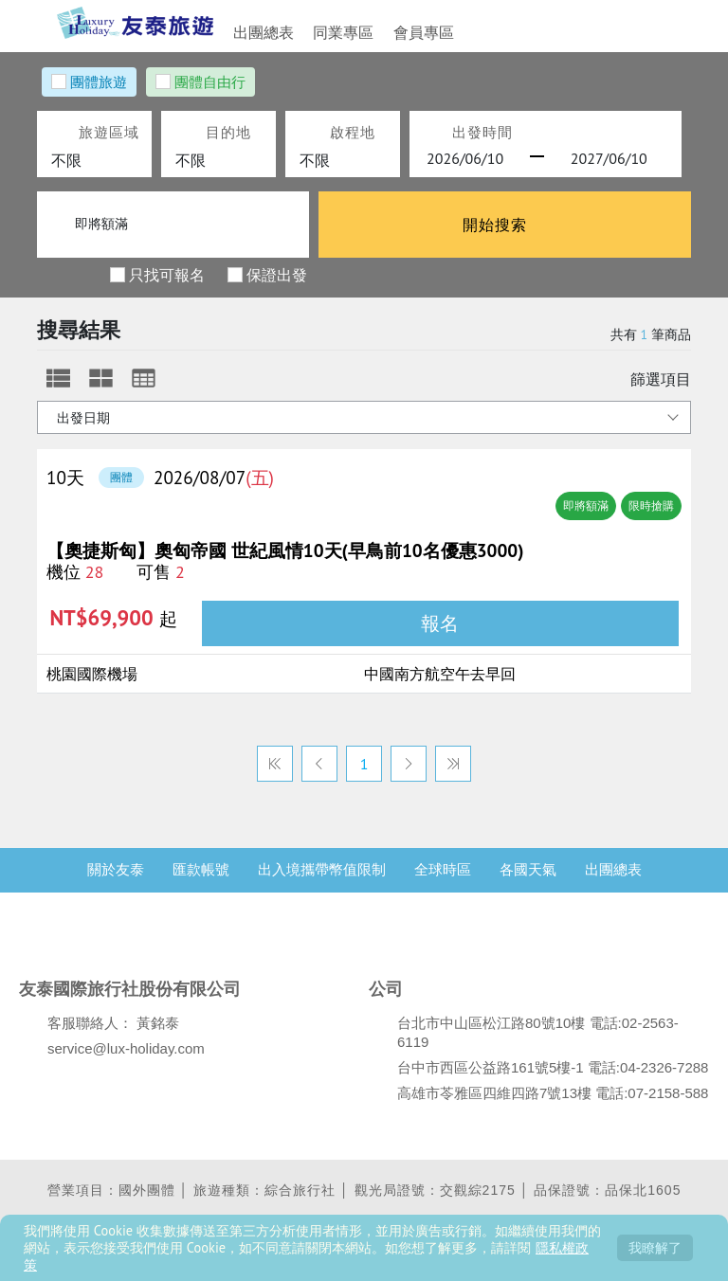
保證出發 (276, 273)
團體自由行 (210, 81)
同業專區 (331, 33)
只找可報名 (167, 273)
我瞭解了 (655, 1247)
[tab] (58, 378)
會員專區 (400, 33)
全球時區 (442, 883)
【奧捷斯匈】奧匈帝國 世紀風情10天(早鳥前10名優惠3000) (284, 550)
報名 (440, 623)
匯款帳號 (201, 883)
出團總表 (263, 33)
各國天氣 (528, 883)
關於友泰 (115, 883)
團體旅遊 (98, 81)
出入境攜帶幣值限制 (322, 883)
